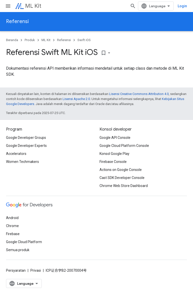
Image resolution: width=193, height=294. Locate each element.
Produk (30, 40)
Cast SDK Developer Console (122, 178)
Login (182, 6)
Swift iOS (84, 40)
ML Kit (33, 6)
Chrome (12, 226)
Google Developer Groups (26, 138)
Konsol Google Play (114, 154)
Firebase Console (113, 162)
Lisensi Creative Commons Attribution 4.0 (139, 94)
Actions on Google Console (121, 170)
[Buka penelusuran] (133, 6)
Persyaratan (16, 270)
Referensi (17, 21)
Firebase (13, 234)
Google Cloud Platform (24, 242)
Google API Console (115, 138)
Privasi (35, 270)
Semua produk (17, 250)
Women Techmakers (22, 162)
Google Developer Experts (26, 146)
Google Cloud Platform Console (124, 146)
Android (12, 218)
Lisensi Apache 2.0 (76, 99)
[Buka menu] (8, 6)
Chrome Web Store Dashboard (124, 186)
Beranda (12, 40)
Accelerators (16, 154)
